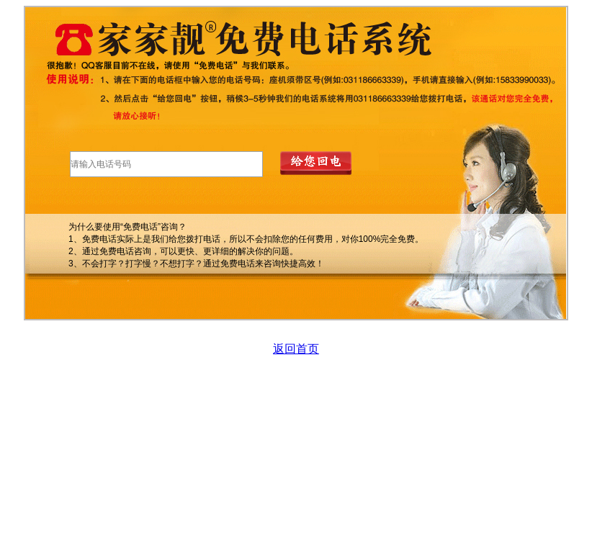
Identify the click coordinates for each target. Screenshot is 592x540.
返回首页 (296, 349)
